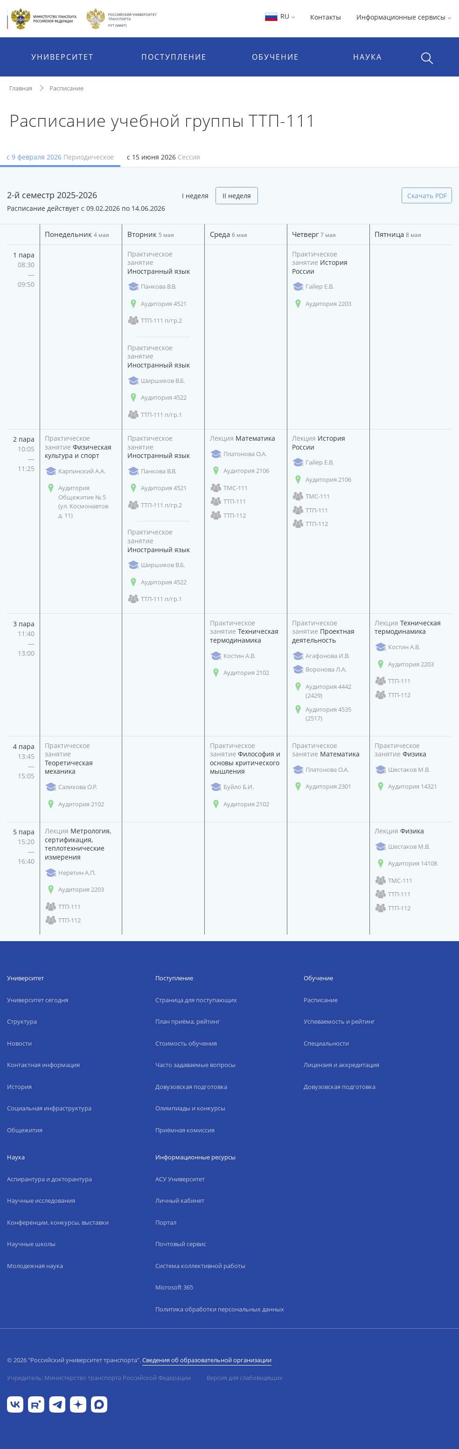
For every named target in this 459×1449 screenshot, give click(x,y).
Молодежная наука (35, 1266)
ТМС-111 (229, 488)
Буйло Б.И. (232, 787)
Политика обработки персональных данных (219, 1309)
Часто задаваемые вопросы (195, 1065)
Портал (165, 1222)
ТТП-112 (228, 515)
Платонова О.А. (238, 454)
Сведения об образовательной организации (206, 1360)
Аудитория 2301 (321, 786)
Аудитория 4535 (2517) (321, 714)
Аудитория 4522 (157, 397)
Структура (22, 1021)
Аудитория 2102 (239, 672)
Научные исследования (41, 1200)
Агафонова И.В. (320, 656)
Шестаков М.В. (402, 769)
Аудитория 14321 (406, 786)
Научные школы (31, 1244)
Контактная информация (43, 1065)
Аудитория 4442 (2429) (321, 691)
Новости (19, 1043)
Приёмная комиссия (185, 1130)
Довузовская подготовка (191, 1086)
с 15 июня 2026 (163, 157)
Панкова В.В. (151, 286)
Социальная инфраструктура (49, 1108)
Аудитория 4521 (157, 303)
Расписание (66, 88)
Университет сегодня (37, 1000)
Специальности (326, 1043)
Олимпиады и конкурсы (190, 1108)
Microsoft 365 (174, 1287)
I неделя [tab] (195, 195)
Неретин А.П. (70, 872)
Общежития (24, 1130)
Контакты (325, 17)
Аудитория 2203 (321, 303)
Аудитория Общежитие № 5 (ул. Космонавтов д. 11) (76, 502)
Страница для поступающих (196, 1000)
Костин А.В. (232, 656)
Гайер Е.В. (313, 286)
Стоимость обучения (186, 1043)
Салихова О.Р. (71, 787)
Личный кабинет (179, 1200)
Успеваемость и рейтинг (339, 1021)
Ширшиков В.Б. (156, 380)
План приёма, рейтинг (187, 1021)
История (19, 1086)
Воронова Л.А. (319, 669)
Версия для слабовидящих (245, 1377)
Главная (20, 88)
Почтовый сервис (180, 1244)
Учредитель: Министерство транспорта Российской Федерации (99, 1377)
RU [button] (279, 16)
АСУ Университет (180, 1179)
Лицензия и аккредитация (341, 1065)
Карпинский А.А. (75, 471)
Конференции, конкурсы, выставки (58, 1222)
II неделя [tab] (237, 195)
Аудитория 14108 (406, 863)
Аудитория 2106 (239, 470)
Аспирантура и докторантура (49, 1179)
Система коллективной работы (200, 1266)
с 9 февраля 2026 (60, 157)
